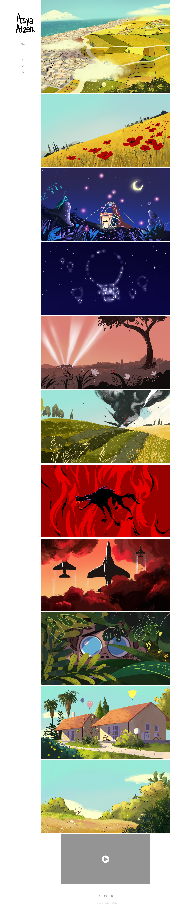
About (23, 44)
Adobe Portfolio (110, 903)
